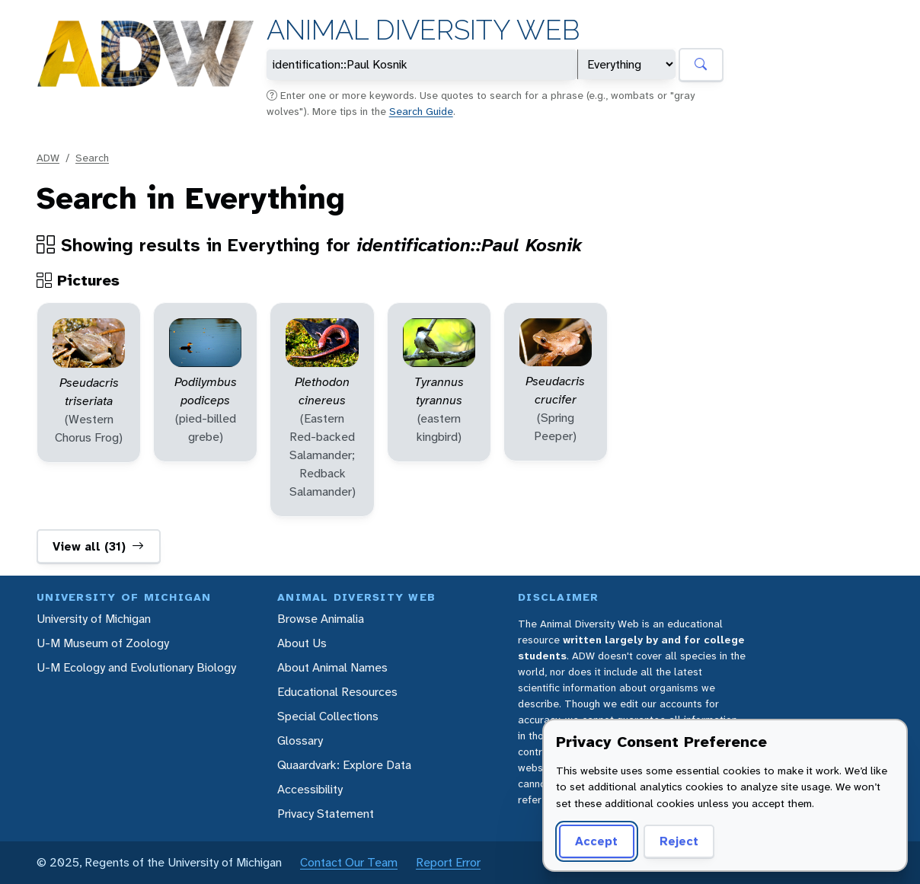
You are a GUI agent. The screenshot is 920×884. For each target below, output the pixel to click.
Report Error (448, 862)
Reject (679, 841)
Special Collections (328, 716)
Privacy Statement (325, 814)
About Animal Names (332, 667)
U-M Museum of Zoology (103, 643)
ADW (48, 157)
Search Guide (421, 111)
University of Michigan (94, 619)
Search (92, 157)
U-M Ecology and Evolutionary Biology (136, 667)
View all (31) (98, 547)
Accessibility (310, 789)
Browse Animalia (320, 619)
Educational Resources (337, 692)
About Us (302, 643)
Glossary (300, 740)
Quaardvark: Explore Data (344, 765)
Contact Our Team (349, 862)
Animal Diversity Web (423, 30)
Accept (596, 841)
